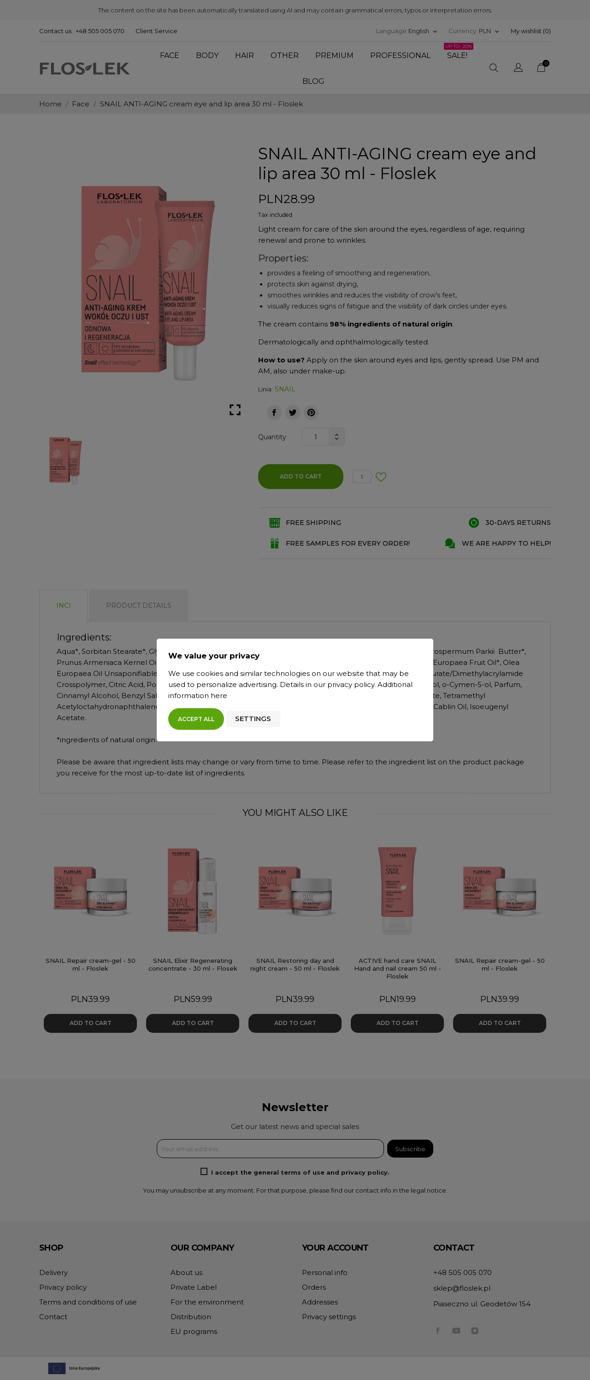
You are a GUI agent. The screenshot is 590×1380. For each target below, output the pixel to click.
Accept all (196, 719)
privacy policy (350, 684)
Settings (253, 718)
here (219, 695)
